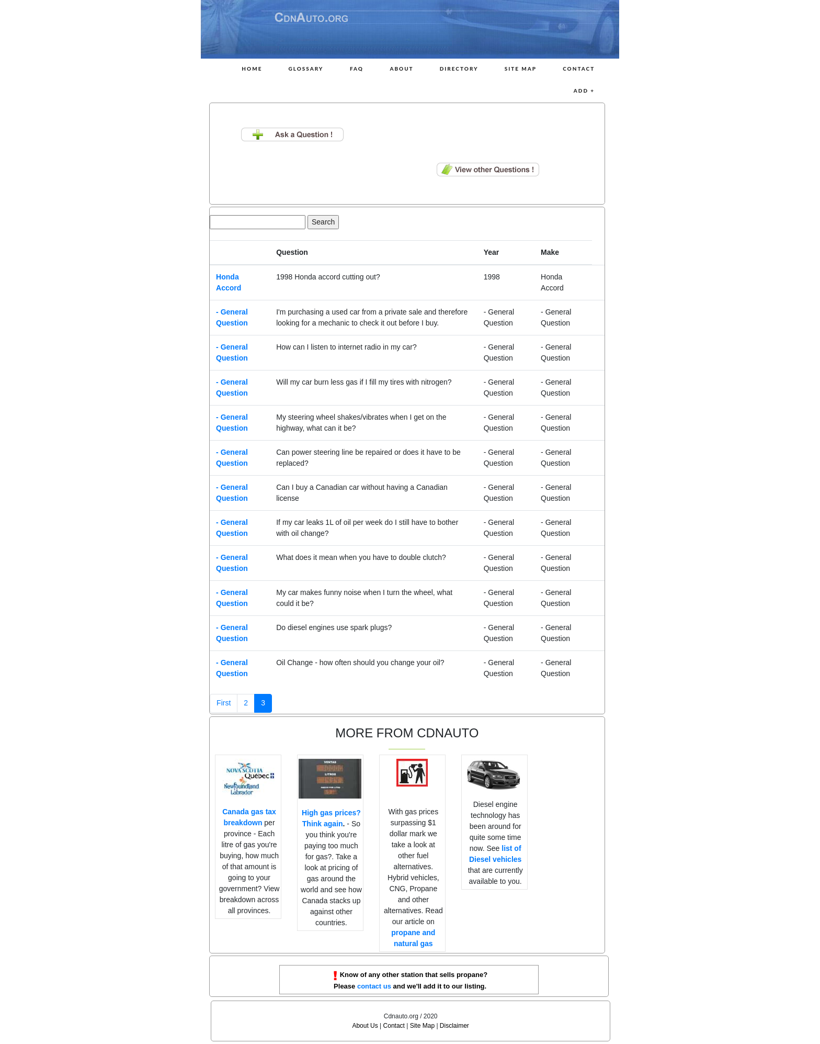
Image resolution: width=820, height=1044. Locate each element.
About (401, 68)
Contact (579, 68)
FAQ (356, 68)
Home (252, 68)
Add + (584, 90)
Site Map (521, 68)
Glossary (305, 68)
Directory (459, 68)
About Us (365, 1025)
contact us (374, 986)
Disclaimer (454, 1025)
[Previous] (223, 703)
